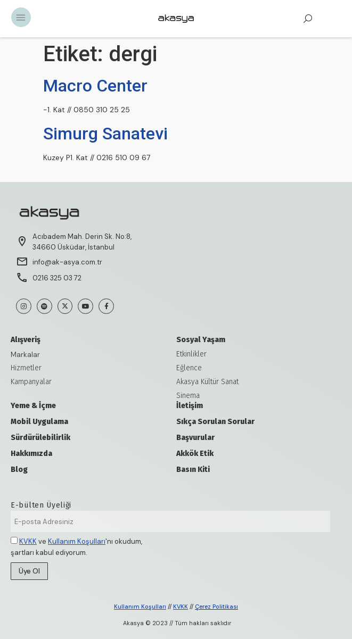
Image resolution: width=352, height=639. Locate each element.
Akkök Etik (195, 453)
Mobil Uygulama (39, 421)
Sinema (188, 395)
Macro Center (95, 86)
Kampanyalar (31, 381)
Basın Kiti (193, 469)
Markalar (25, 354)
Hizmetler (26, 367)
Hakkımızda (31, 453)
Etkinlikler (191, 354)
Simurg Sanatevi (105, 133)
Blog (19, 469)
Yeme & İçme (33, 405)
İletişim (189, 405)
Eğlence (189, 367)
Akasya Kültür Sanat (207, 381)
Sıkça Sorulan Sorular (215, 421)
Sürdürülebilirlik (40, 437)
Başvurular (195, 437)
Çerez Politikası (216, 606)
